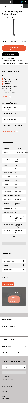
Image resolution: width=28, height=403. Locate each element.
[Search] (22, 2)
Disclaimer (4, 393)
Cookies (3, 396)
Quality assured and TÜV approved (13, 60)
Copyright (4, 389)
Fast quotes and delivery (10, 58)
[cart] (26, 2)
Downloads (20, 63)
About (3, 63)
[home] (5, 6)
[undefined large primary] (14, 48)
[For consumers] (6, 2)
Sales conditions (5, 398)
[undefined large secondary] (10, 54)
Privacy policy (5, 391)
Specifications (11, 63)
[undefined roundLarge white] (26, 29)
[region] (14, 28)
